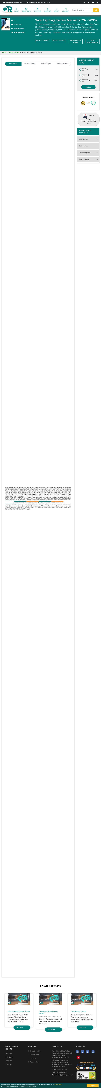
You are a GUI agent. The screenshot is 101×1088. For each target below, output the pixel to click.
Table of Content (30, 64)
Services (8, 1060)
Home (4, 53)
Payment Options (84, 153)
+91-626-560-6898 (62, 1069)
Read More (19, 1027)
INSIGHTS (47, 10)
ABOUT (56, 10)
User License (83, 139)
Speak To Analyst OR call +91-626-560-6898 (88, 119)
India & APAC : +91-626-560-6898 (38, 2)
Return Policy (33, 1062)
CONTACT (65, 10)
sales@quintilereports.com (12, 2)
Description (13, 64)
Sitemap (8, 1064)
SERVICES (37, 10)
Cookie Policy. (58, 1084)
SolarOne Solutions (15, 489)
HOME (16, 10)
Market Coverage (62, 64)
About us (8, 1053)
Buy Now (88, 87)
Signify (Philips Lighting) (17, 486)
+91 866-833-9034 (61, 1072)
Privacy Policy (33, 1054)
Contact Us (9, 1057)
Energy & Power (13, 53)
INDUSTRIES (26, 10)
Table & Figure (46, 64)
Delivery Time (83, 146)
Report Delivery (84, 159)
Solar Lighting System (44, 78)
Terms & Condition (34, 1051)
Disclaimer (32, 1058)
